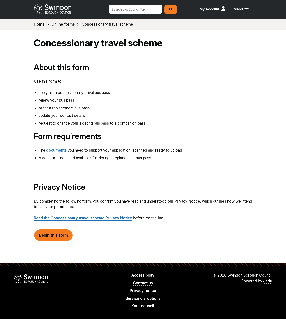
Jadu (267, 281)
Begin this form (53, 235)
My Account (209, 9)
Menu (238, 9)
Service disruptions (143, 298)
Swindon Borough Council (31, 278)
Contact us (143, 283)
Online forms (63, 24)
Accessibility (142, 275)
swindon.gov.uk (69, 9)
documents (56, 150)
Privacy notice (143, 290)
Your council (143, 306)
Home (39, 24)
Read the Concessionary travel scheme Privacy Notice (83, 218)
